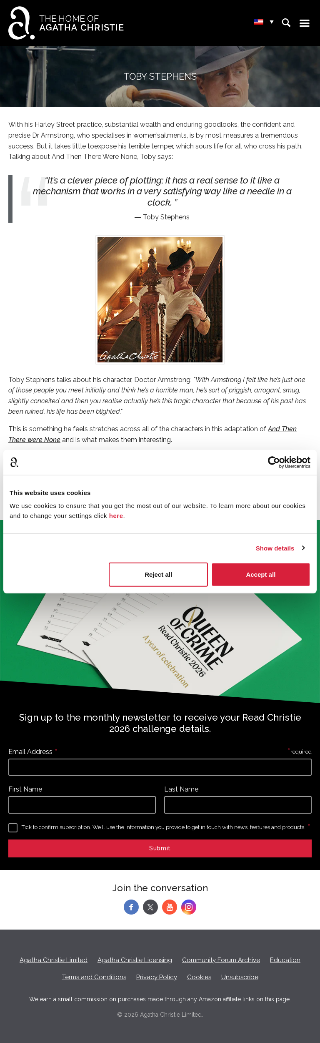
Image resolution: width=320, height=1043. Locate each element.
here (116, 515)
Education (285, 960)
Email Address (30, 752)
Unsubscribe (239, 977)
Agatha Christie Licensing (135, 960)
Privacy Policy (156, 977)
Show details (275, 547)
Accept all (260, 574)
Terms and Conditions (94, 977)
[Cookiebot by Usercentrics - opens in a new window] (274, 462)
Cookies (199, 977)
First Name (25, 789)
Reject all (158, 574)
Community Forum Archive (221, 960)
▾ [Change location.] (272, 22)
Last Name (181, 789)
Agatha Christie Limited (54, 960)
